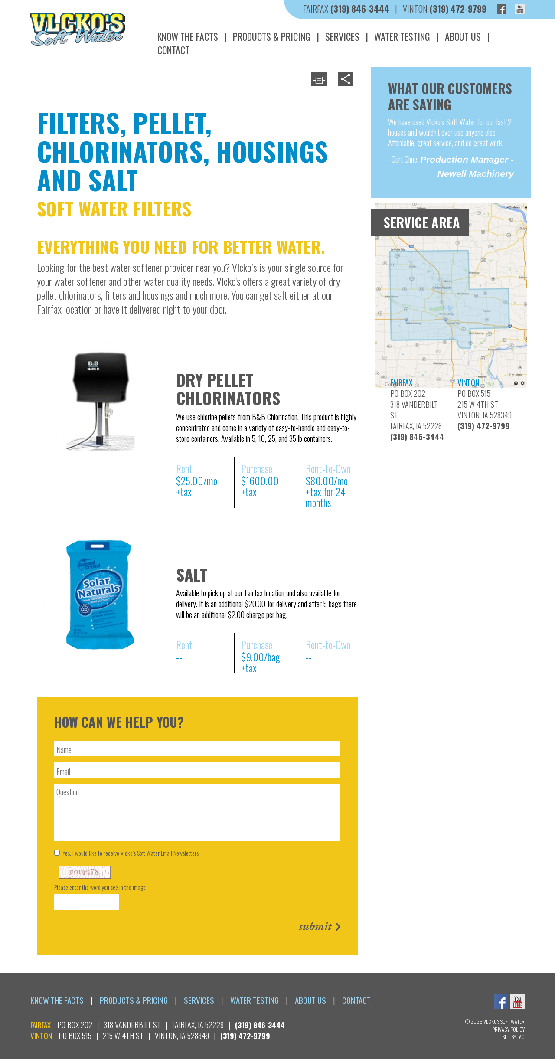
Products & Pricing (271, 36)
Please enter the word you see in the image (100, 887)
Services (342, 36)
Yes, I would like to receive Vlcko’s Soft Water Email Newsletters (126, 853)
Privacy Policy (508, 1029)
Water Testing (402, 36)
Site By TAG (514, 1036)
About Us (463, 36)
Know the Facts (187, 36)
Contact (173, 50)
